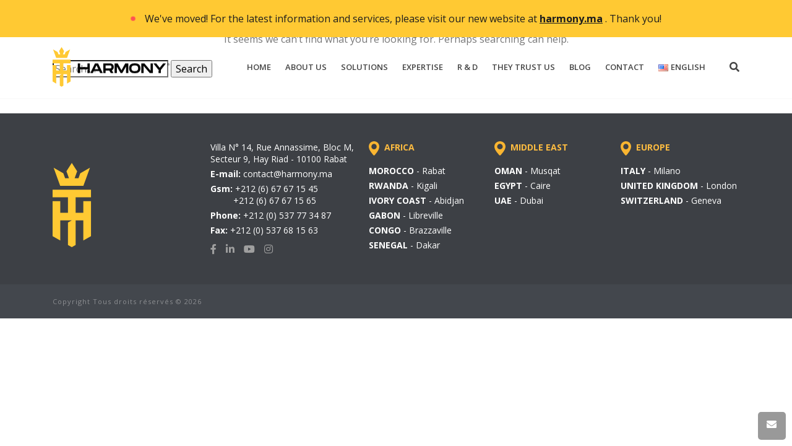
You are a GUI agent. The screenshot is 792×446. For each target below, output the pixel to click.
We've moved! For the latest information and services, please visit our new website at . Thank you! (403, 18)
